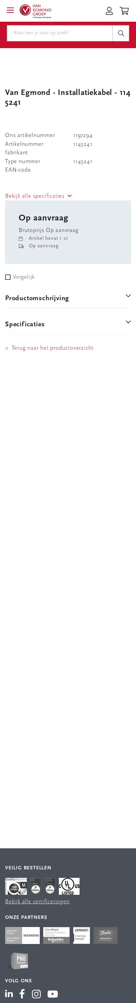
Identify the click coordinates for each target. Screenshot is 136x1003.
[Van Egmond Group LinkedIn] (10, 995)
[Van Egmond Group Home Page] (35, 10)
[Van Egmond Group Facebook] (22, 995)
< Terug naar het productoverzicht (49, 348)
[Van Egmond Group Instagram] (36, 995)
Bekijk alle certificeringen (37, 902)
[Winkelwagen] (125, 10)
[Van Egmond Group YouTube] (53, 995)
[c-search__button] (120, 33)
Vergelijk (24, 277)
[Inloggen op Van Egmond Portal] (109, 10)
